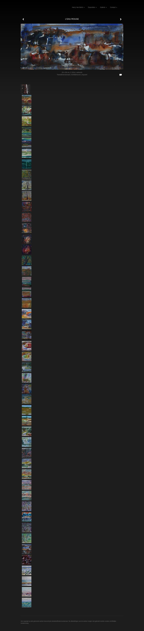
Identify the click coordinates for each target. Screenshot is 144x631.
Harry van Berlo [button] (78, 7)
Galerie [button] (103, 7)
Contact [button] (113, 7)
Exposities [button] (92, 7)
